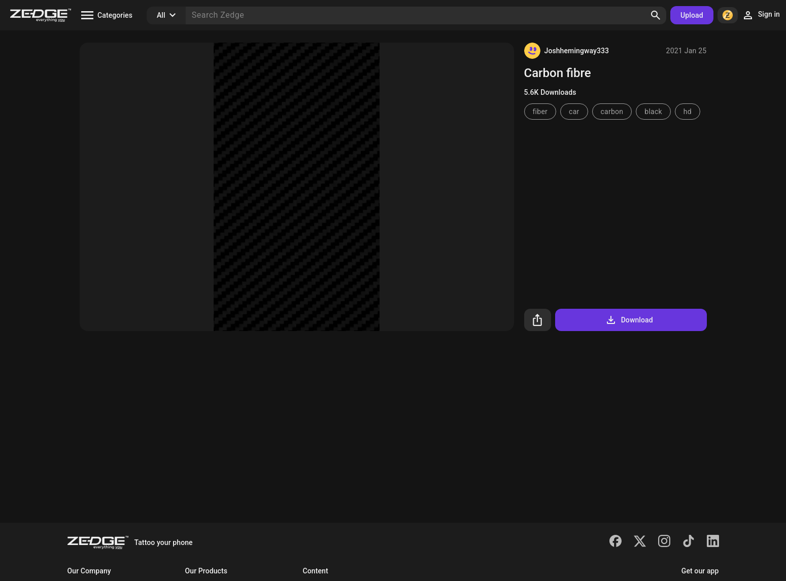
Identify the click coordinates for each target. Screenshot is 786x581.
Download (629, 320)
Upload (691, 15)
